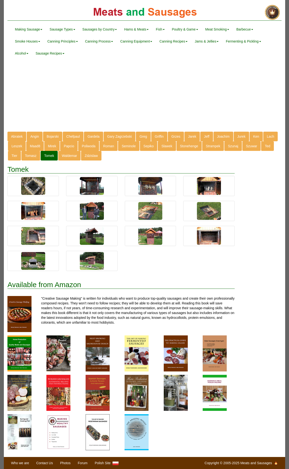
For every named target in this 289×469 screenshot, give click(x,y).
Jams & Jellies (207, 41)
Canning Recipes (173, 41)
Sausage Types (62, 29)
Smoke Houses (27, 41)
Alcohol (21, 53)
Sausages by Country (99, 29)
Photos (65, 463)
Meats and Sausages (144, 12)
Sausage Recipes (50, 53)
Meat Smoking (217, 29)
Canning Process (99, 41)
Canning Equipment (136, 41)
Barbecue (244, 29)
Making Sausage (28, 29)
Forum (83, 463)
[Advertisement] (144, 98)
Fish (160, 29)
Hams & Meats (136, 29)
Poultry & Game (185, 29)
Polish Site (107, 463)
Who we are (20, 463)
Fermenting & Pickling (243, 41)
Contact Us (44, 463)
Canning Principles (62, 41)
